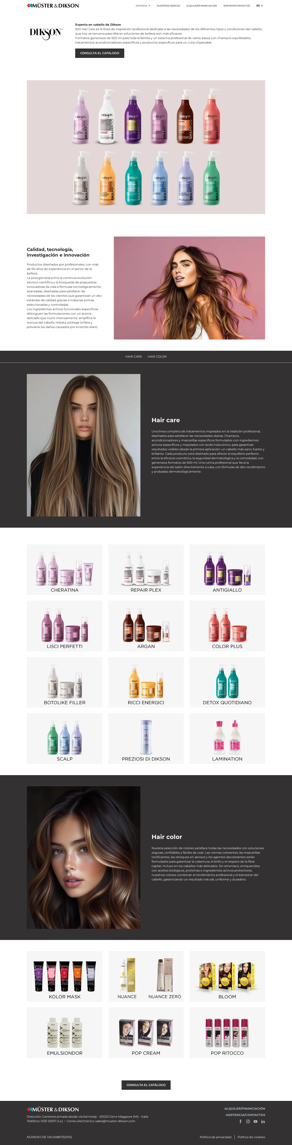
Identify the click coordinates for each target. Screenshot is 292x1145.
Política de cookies (251, 1137)
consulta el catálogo (99, 53)
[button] (143, 5)
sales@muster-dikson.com (115, 1121)
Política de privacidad (215, 1137)
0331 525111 (48, 1121)
